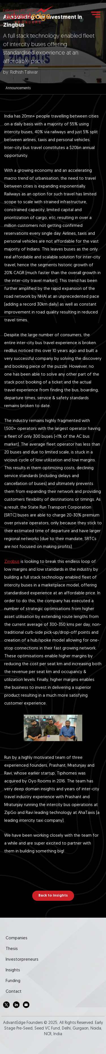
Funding (13, 981)
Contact (13, 992)
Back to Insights (53, 895)
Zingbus (12, 562)
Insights (13, 970)
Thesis (12, 949)
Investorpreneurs (22, 960)
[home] (29, 14)
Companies (16, 938)
